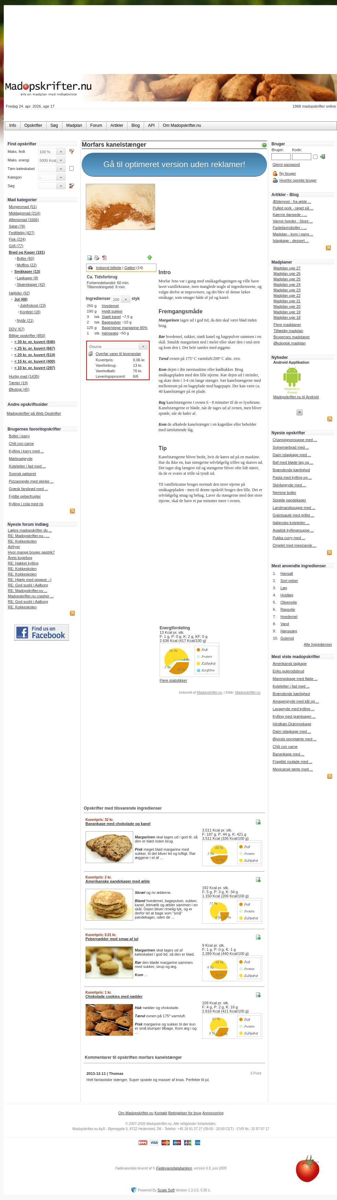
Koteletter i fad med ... (27, 466)
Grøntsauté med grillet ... (293, 515)
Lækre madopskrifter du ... (30, 530)
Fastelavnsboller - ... (290, 228)
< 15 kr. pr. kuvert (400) (34, 361)
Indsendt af (200, 692)
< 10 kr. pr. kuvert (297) (34, 368)
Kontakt (160, 1113)
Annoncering (212, 1113)
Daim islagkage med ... (292, 455)
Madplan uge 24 (287, 284)
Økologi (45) (19, 389)
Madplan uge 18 (287, 317)
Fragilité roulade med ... (292, 762)
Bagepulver (111, 322)
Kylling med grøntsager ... (293, 716)
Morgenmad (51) (23, 207)
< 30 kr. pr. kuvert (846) (34, 342)
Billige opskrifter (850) (27, 336)
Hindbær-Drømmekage (291, 724)
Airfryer (14, 547)
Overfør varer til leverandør (118, 354)
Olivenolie (288, 602)
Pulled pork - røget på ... (293, 208)
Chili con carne (21, 443)
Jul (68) (21, 299)
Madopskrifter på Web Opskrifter (34, 413)
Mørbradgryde (21, 459)
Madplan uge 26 (287, 273)
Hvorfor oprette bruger (297, 180)
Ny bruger (287, 173)
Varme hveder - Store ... (293, 221)
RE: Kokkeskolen (22, 541)
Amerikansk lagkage (289, 664)
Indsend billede (108, 268)
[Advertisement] (211, 224)
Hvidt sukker (112, 311)
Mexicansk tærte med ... (292, 769)
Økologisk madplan (290, 343)
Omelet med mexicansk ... (294, 545)
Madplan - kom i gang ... (293, 234)
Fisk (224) (17, 239)
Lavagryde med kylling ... (293, 709)
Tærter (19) (18, 383)
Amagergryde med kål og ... (295, 701)
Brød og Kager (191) (27, 252)
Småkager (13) (27, 271)
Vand (284, 624)
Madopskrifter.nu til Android (296, 397)
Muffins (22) (27, 265)
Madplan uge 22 (287, 295)
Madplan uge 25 (287, 279)
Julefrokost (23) (33, 305)
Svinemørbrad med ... (291, 447)
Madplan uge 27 (287, 268)
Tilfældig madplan (288, 331)
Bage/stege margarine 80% (124, 328)
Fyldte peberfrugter (25, 496)
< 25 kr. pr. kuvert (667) (34, 348)
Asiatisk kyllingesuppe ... (293, 530)
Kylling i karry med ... (26, 451)
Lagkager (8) (27, 278)
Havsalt (286, 573)
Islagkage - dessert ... (291, 241)
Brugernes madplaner (292, 337)
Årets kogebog (20, 558)
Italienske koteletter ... (291, 523)
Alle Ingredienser (318, 644)
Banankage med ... (288, 754)
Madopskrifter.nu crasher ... (31, 596)
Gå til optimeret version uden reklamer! (174, 164)
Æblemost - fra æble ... (292, 201)
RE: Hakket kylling (23, 563)
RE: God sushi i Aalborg (28, 585)
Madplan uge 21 (287, 301)
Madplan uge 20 (287, 306)
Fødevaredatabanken (174, 1168)
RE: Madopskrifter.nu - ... (29, 536)
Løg (283, 588)
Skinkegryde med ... (289, 485)
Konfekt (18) (30, 312)
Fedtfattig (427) (22, 233)
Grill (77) (16, 246)
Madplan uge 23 (287, 290)
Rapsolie (287, 609)
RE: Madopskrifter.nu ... (27, 591)
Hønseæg (110, 333)
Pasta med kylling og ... (292, 477)
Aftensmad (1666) (24, 220)
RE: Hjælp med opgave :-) (29, 580)
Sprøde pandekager (289, 500)
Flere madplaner (287, 325)
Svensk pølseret (22, 474)
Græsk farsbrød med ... (28, 489)
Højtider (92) (19, 293)
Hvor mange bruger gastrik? (31, 552)
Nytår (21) (25, 320)
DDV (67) (17, 329)
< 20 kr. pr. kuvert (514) (34, 355)
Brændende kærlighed (291, 470)
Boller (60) (25, 258)
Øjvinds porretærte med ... (294, 739)
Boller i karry (19, 436)
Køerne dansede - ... (290, 215)
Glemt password (286, 164)
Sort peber (289, 581)
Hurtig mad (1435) (24, 376)
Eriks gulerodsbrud (288, 671)
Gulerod (287, 638)
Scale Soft (166, 1190)
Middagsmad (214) (24, 213)
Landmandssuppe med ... (294, 508)
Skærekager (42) (31, 284)
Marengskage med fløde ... (294, 679)
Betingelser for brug (184, 1113)
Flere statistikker (173, 680)
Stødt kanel (111, 317)
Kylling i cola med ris (26, 504)
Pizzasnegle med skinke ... (31, 481)
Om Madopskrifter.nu (135, 1113)
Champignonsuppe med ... (295, 440)
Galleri (130, 268)
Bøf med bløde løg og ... (293, 462)
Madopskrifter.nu (209, 692)
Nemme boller (284, 492)
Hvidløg (286, 595)
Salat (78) (17, 226)
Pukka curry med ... (289, 538)
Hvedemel (110, 306)
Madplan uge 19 (287, 312)
